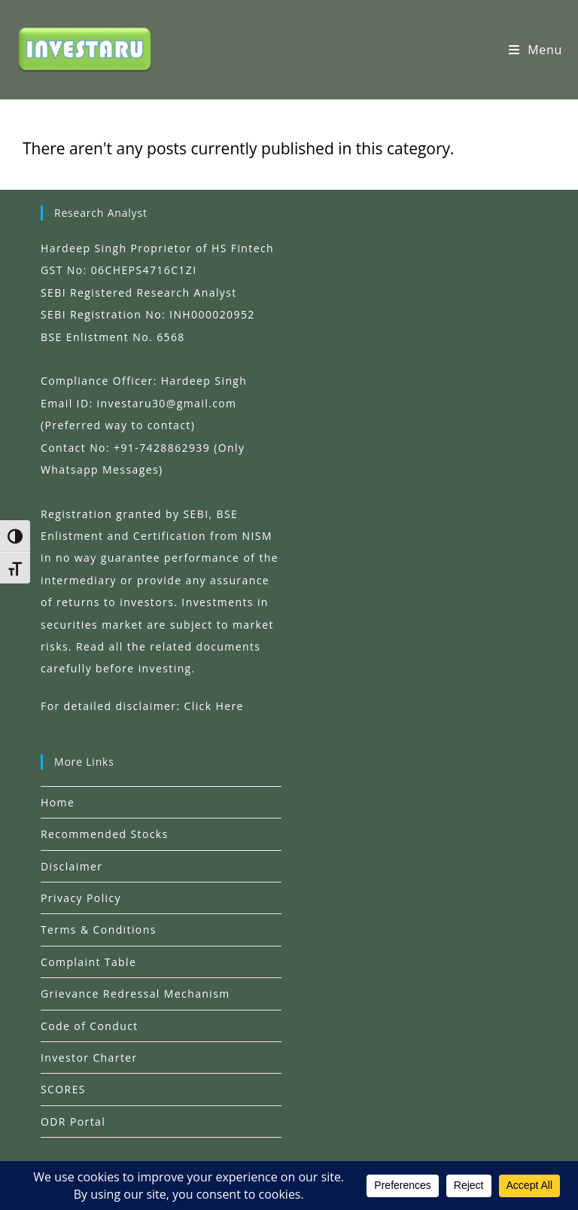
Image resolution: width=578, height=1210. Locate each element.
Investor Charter (89, 1057)
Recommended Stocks (105, 834)
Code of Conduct (89, 1026)
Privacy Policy (81, 898)
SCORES (63, 1089)
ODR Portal (73, 1121)
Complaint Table (88, 962)
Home (58, 802)
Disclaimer (71, 866)
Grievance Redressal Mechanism (135, 993)
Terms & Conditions (99, 929)
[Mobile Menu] (535, 49)
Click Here (214, 706)
